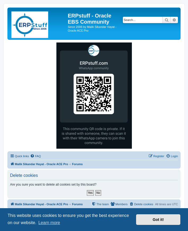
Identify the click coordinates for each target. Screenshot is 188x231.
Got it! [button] (158, 219)
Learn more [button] (49, 222)
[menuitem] (35, 156)
